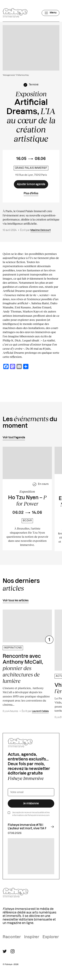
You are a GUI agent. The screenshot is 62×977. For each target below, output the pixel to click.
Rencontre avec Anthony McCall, (23, 669)
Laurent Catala (40, 711)
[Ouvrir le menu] (50, 13)
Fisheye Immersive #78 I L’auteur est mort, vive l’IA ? (31, 826)
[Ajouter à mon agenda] (31, 184)
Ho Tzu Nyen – (27, 500)
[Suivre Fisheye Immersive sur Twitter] (5, 951)
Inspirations (13, 648)
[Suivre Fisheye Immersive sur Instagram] (13, 951)
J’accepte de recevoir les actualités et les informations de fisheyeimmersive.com (31, 814)
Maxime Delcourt (40, 230)
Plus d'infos (31, 193)
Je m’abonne (31, 803)
